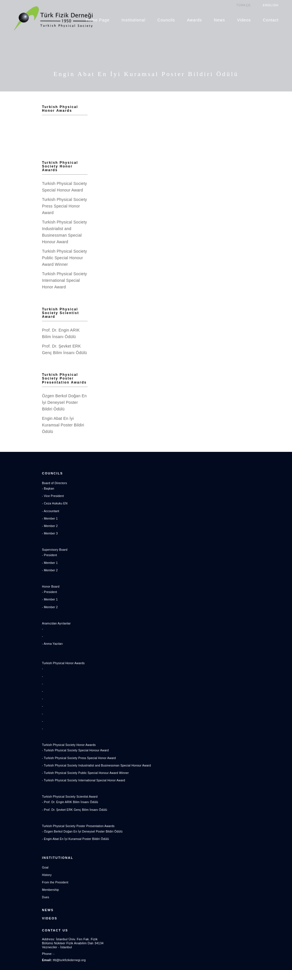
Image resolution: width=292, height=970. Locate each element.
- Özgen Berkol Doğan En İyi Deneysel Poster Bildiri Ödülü (51, 802)
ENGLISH (271, 5)
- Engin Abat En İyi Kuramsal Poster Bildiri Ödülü (43, 809)
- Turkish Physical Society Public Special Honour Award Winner (54, 743)
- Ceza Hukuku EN (21, 477)
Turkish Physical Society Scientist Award (35, 293)
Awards (194, 19)
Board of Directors (21, 456)
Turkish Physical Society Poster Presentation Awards (38, 359)
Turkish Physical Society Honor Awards (35, 166)
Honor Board (17, 560)
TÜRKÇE (243, 5)
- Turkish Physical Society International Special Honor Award (52, 751)
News (219, 19)
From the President (22, 850)
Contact (271, 19)
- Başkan (14, 462)
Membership (17, 857)
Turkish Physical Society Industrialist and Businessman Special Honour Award (35, 221)
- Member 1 (16, 492)
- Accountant (17, 484)
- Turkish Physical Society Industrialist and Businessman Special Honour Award (66, 736)
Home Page (98, 19)
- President (16, 528)
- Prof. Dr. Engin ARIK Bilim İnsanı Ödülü (38, 772)
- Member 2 (16, 499)
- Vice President (19, 469)
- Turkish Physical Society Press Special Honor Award (47, 728)
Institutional (134, 19)
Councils (166, 19)
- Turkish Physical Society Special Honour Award (43, 720)
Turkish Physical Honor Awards (33, 107)
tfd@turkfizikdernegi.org (36, 923)
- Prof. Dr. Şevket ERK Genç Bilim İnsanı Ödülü (42, 780)
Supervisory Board (21, 523)
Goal (11, 835)
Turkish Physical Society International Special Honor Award (33, 260)
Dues (11, 865)
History (13, 842)
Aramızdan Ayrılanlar (23, 597)
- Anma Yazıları (19, 617)
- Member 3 (16, 507)
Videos (244, 19)
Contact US (21, 896)
